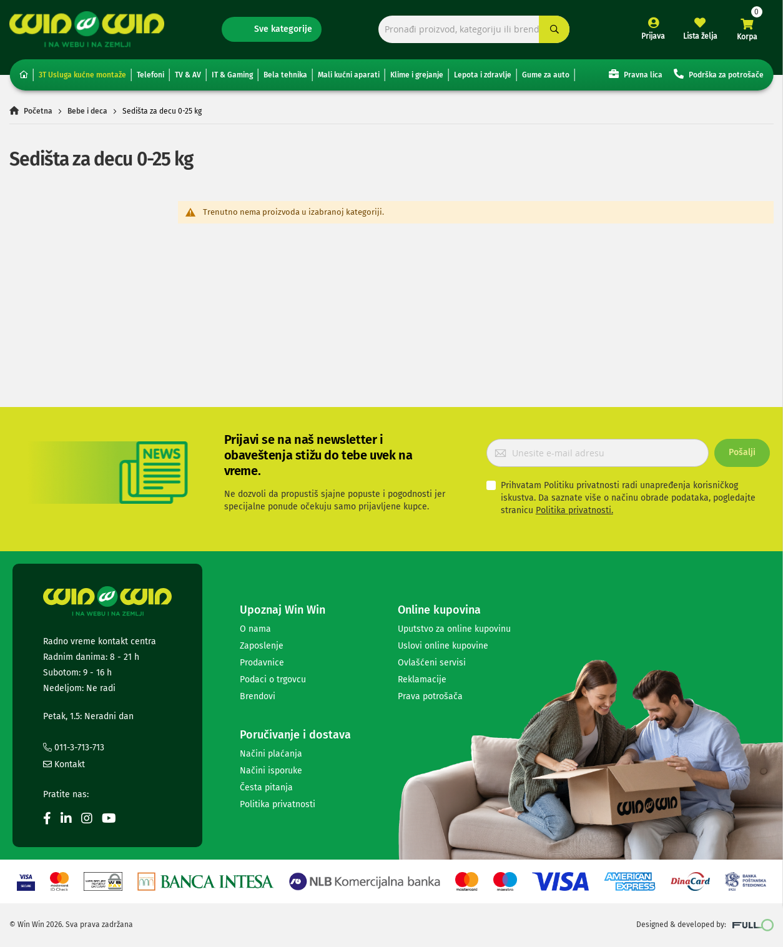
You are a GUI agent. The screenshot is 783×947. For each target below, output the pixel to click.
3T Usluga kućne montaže (82, 75)
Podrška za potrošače (719, 74)
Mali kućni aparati (349, 75)
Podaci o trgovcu (273, 679)
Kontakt (64, 764)
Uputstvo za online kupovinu (454, 629)
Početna (38, 111)
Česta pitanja (266, 787)
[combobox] (473, 30)
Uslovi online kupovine (443, 645)
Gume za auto (545, 75)
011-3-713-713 (73, 747)
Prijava (653, 36)
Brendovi (257, 696)
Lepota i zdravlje (482, 75)
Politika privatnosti (277, 804)
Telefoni (150, 75)
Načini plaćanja (271, 753)
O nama (255, 629)
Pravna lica (635, 74)
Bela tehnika (285, 75)
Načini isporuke (271, 770)
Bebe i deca (87, 111)
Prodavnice (262, 662)
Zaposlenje (261, 645)
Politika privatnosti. (574, 510)
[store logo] (86, 29)
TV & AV (188, 75)
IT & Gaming (232, 75)
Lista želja (700, 36)
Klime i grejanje (416, 75)
